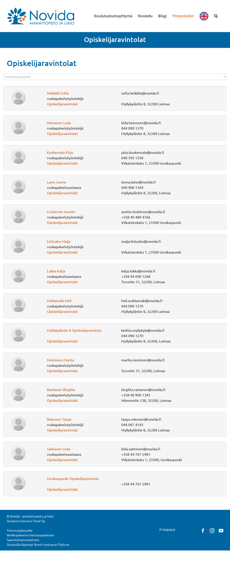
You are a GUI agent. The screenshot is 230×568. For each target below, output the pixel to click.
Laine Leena (56, 182)
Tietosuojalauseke (20, 530)
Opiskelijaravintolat (62, 104)
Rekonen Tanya (59, 419)
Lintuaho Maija (58, 241)
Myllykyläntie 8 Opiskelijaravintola (74, 330)
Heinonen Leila (59, 122)
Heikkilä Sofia (58, 93)
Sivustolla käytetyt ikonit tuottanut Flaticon (38, 544)
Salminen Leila (58, 448)
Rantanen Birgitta (61, 389)
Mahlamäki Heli (59, 300)
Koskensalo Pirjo (60, 152)
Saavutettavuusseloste (23, 540)
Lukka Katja (56, 271)
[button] (216, 16)
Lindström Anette (61, 211)
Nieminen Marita (60, 360)
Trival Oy (39, 521)
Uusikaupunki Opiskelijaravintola (73, 478)
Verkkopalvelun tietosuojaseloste (30, 535)
